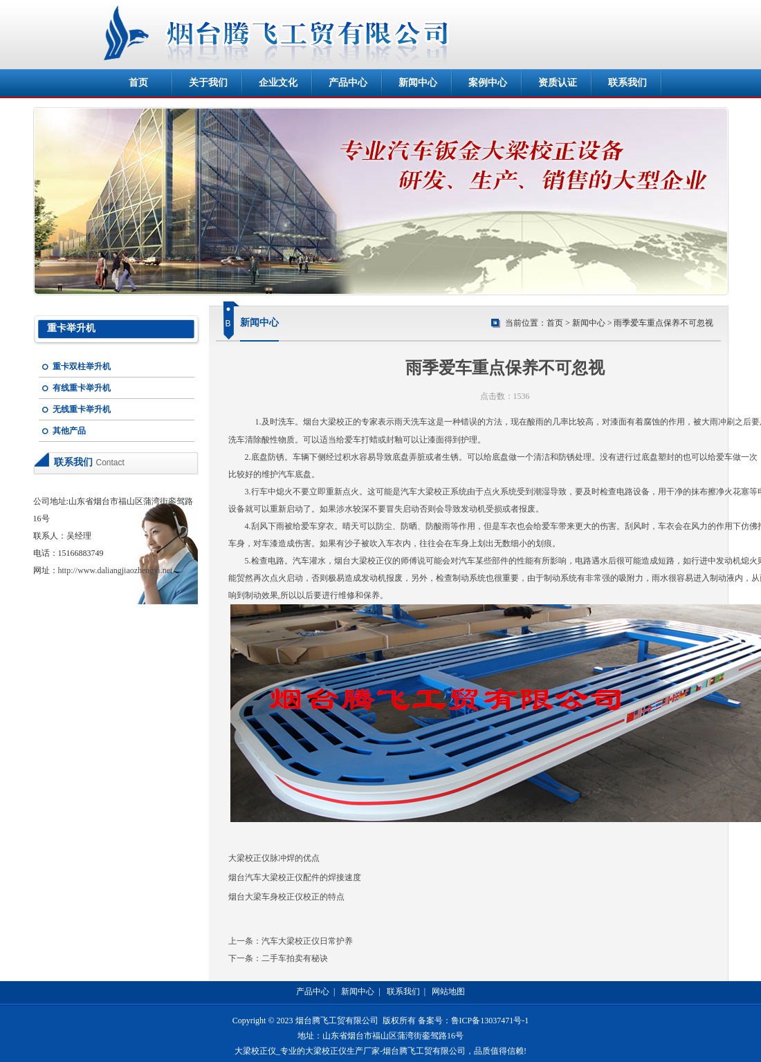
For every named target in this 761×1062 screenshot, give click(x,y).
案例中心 (487, 82)
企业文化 (278, 82)
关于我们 (208, 82)
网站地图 (448, 991)
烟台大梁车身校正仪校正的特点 (286, 897)
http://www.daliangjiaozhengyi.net (115, 570)
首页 (138, 82)
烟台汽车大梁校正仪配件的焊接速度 (294, 877)
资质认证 (557, 82)
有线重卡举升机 (82, 388)
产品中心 (348, 82)
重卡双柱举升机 (82, 366)
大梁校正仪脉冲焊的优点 (274, 858)
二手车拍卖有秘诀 (295, 958)
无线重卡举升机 (82, 409)
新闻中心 (417, 82)
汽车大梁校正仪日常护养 (307, 941)
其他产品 (69, 431)
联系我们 (627, 82)
